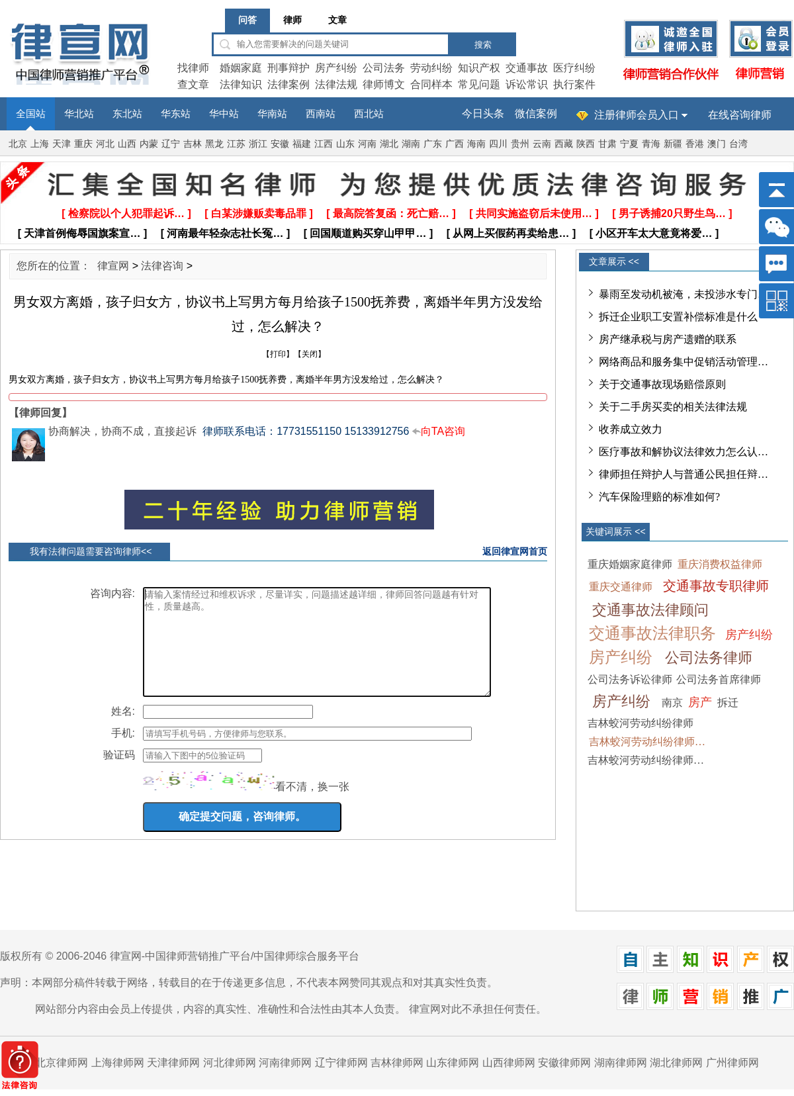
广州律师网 (732, 1062)
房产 (700, 702)
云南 (542, 144)
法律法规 (336, 84)
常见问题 (479, 84)
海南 (476, 144)
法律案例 (288, 84)
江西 (323, 144)
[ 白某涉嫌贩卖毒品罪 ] (258, 213)
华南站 (272, 114)
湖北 (389, 144)
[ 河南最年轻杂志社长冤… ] (225, 233)
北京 (18, 144)
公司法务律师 (708, 657)
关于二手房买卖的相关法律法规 (673, 406)
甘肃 (607, 144)
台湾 (738, 144)
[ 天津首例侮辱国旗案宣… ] (83, 233)
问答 (247, 20)
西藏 (563, 144)
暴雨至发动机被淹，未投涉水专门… (683, 294)
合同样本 (431, 84)
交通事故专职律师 (716, 585)
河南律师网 (285, 1062)
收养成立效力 (630, 429)
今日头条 (483, 113)
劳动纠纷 (431, 67)
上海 (39, 144)
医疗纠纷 (574, 67)
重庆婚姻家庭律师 (630, 564)
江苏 (236, 144)
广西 (454, 144)
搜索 (483, 45)
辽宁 (170, 144)
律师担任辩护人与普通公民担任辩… (683, 474)
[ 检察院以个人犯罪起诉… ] (126, 213)
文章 (337, 20)
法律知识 (241, 84)
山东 (345, 144)
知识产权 (479, 67)
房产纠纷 (336, 67)
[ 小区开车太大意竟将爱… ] (654, 233)
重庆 (83, 144)
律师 (292, 20)
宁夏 (629, 144)
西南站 (320, 114)
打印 (278, 354)
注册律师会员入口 (636, 114)
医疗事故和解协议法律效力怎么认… (683, 451)
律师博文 (384, 84)
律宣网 (113, 265)
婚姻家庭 (241, 67)
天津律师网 (173, 1062)
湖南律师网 (620, 1062)
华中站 (224, 114)
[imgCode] (209, 800)
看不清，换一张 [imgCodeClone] (312, 806)
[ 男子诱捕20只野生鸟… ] (672, 213)
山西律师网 (508, 1062)
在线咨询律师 (740, 114)
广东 (432, 144)
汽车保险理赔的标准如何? (659, 496)
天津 (61, 144)
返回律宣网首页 (514, 551)
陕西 (585, 144)
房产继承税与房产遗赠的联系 (667, 339)
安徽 (280, 144)
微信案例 (536, 113)
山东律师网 (452, 1062)
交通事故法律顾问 (650, 610)
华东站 (176, 114)
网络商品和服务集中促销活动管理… (683, 361)
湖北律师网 (676, 1062)
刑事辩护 (288, 67)
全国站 (31, 114)
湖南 (411, 144)
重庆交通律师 (620, 586)
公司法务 (384, 67)
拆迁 (727, 702)
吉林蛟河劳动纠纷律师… (647, 741)
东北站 (127, 114)
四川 (498, 144)
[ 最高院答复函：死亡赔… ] (391, 213)
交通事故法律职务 (652, 633)
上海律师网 (117, 1062)
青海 (651, 144)
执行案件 (574, 84)
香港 (694, 144)
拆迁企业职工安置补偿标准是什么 (678, 316)
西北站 (369, 114)
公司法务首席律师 (718, 679)
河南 (367, 144)
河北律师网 (229, 1062)
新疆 (673, 144)
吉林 (192, 144)
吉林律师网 (397, 1062)
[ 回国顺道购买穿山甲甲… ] (368, 233)
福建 (301, 144)
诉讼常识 (527, 84)
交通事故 (527, 67)
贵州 (520, 144)
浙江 (258, 144)
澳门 (716, 144)
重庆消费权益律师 (720, 564)
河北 (105, 144)
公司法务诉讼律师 (630, 679)
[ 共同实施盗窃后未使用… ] (534, 213)
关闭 (310, 354)
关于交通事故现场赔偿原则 (662, 384)
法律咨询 (162, 265)
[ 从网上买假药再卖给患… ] (511, 233)
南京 (672, 702)
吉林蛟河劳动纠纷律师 (640, 723)
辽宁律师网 (341, 1062)
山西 (127, 144)
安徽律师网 (564, 1062)
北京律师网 (61, 1062)
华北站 (79, 114)
